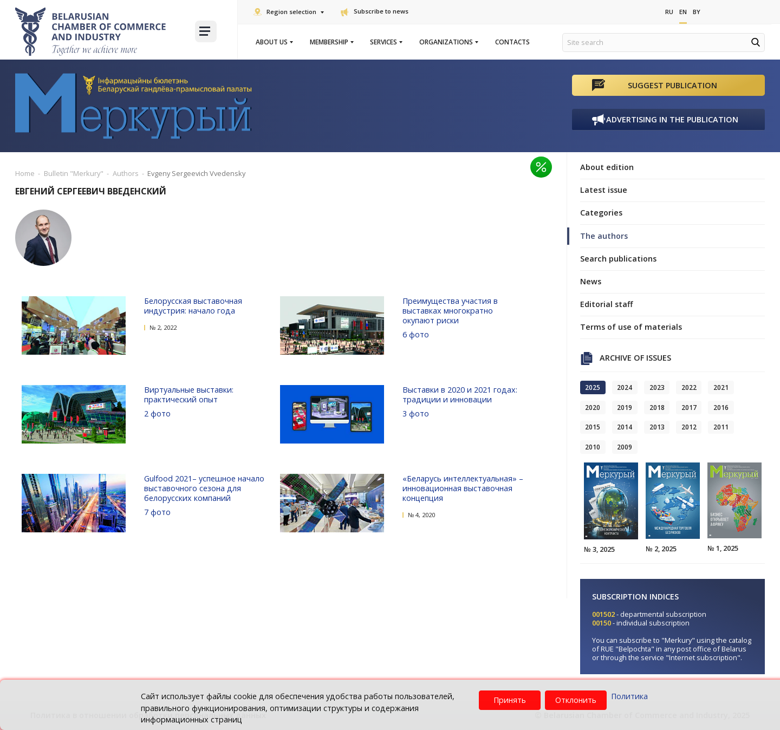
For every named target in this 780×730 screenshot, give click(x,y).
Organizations (448, 42)
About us (274, 42)
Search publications (618, 258)
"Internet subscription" (703, 657)
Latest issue (603, 190)
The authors (604, 236)
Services (385, 42)
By (696, 12)
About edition (607, 167)
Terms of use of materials (631, 327)
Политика (629, 696)
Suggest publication (672, 85)
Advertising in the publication (672, 119)
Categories (601, 212)
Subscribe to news (374, 11)
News (590, 281)
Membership (331, 42)
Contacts (512, 42)
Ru (669, 12)
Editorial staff (606, 304)
